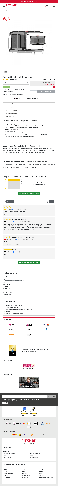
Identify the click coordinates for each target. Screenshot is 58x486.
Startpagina (5, 10)
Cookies (5, 455)
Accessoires (12, 10)
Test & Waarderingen (11, 113)
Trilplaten (6, 479)
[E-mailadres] (24, 396)
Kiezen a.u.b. (7, 82)
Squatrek (6, 475)
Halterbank (24, 469)
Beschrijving (9, 107)
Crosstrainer (7, 466)
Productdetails (9, 104)
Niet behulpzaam (17, 214)
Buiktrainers (41, 475)
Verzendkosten (7, 457)
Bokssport (23, 471)
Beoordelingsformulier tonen (29, 193)
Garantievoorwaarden (11, 110)
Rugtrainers (7, 477)
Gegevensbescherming (35, 453)
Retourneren (6, 459)
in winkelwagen (46, 92)
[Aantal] (33, 91)
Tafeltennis (6, 469)
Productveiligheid (10, 116)
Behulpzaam (7, 214)
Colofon (31, 455)
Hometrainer (24, 466)
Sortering (9, 202)
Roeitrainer (6, 468)
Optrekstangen (24, 477)
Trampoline (41, 468)
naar (7, 447)
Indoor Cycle (42, 469)
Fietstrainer (24, 473)
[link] (12, 325)
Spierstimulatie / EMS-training (46, 477)
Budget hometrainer (9, 473)
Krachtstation (24, 468)
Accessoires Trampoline (21, 10)
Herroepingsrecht (34, 457)
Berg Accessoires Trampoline (34, 10)
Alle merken (7, 482)
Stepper (40, 473)
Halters (6, 471)
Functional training (25, 475)
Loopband (41, 466)
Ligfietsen (41, 471)
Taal (51, 202)
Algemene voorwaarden (9, 453)
